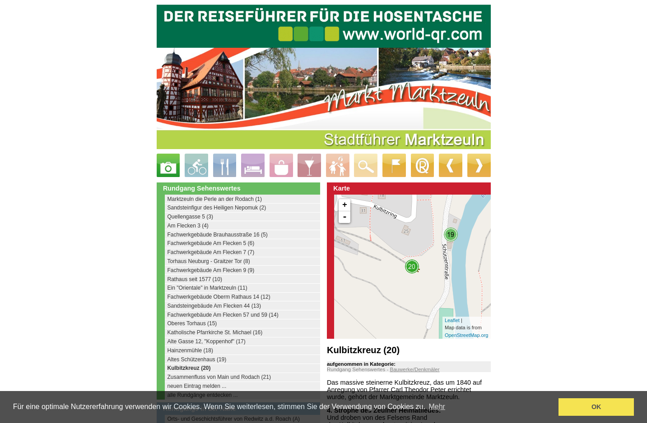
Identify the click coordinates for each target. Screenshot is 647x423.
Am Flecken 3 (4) (188, 226)
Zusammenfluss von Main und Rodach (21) (219, 377)
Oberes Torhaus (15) (192, 323)
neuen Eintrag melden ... (197, 386)
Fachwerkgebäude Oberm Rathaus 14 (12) (219, 297)
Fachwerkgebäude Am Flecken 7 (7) (211, 252)
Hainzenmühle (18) (190, 350)
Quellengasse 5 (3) (190, 217)
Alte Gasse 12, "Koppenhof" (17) (207, 341)
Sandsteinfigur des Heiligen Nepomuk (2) (217, 208)
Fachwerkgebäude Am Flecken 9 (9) (211, 270)
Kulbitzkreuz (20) (189, 368)
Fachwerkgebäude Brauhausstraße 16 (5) (218, 235)
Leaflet (452, 320)
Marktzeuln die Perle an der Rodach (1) (215, 199)
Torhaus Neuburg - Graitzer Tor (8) (209, 261)
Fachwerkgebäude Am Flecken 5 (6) (211, 243)
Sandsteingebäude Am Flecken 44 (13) (214, 306)
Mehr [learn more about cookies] (436, 406)
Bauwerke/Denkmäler (414, 369)
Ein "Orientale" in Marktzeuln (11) (207, 288)
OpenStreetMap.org (467, 335)
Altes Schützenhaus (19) (197, 359)
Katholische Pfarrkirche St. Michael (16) (215, 332)
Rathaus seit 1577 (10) (195, 279)
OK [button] (596, 406)
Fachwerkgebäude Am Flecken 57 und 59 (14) (223, 315)
